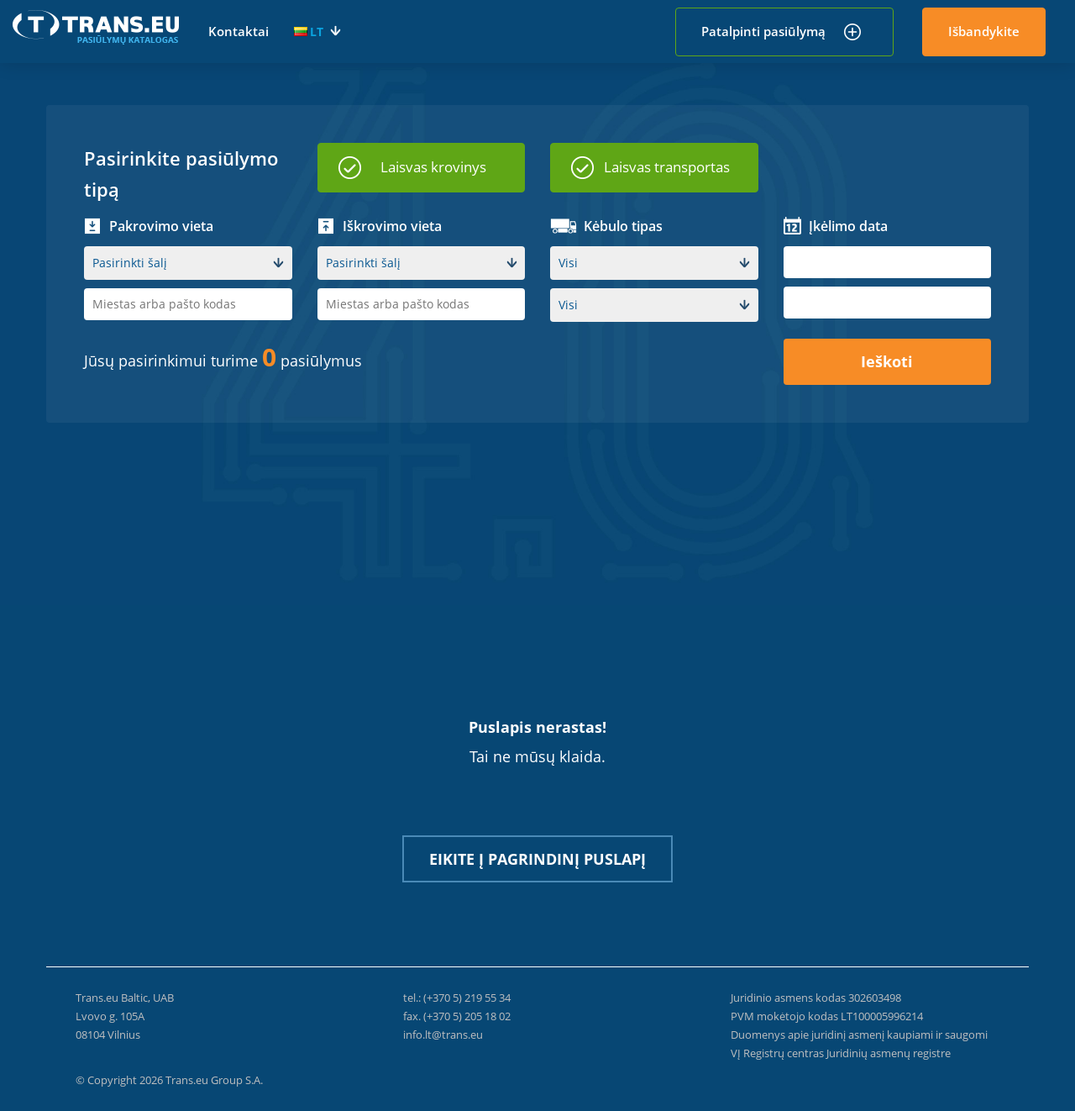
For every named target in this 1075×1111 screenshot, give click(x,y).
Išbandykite (984, 31)
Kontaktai (238, 31)
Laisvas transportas (667, 166)
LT (308, 31)
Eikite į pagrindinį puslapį (537, 859)
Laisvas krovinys (433, 166)
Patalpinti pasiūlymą (763, 31)
